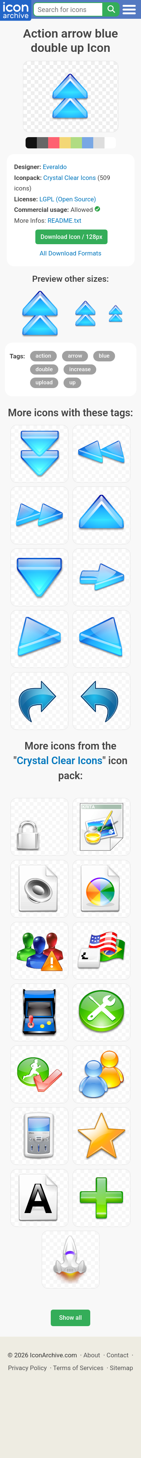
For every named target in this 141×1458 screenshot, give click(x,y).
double (44, 369)
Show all (70, 1317)
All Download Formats (70, 253)
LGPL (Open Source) (67, 199)
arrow (75, 355)
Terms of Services (78, 1368)
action (44, 355)
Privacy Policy (27, 1368)
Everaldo (55, 167)
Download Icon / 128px (71, 236)
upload (44, 382)
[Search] (111, 9)
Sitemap (121, 1368)
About (91, 1355)
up (72, 382)
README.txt (64, 220)
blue (104, 355)
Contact (117, 1355)
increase (80, 369)
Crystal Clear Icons (69, 177)
